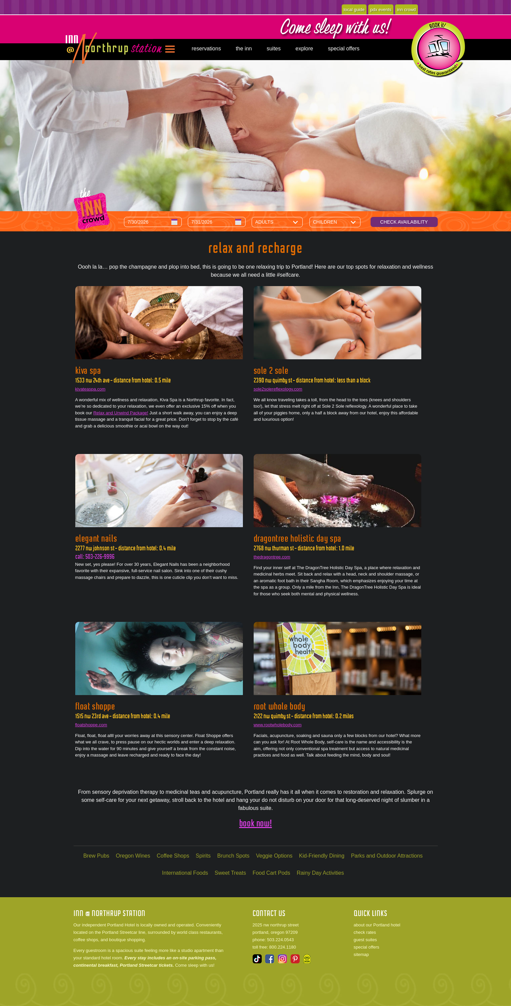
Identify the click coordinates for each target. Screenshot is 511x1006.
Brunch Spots (233, 856)
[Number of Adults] (282, 222)
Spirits (203, 856)
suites (274, 48)
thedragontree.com (272, 556)
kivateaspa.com (90, 389)
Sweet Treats (230, 873)
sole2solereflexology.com (278, 389)
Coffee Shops (173, 856)
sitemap (361, 954)
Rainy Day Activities (320, 873)
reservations (206, 48)
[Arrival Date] (153, 222)
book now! (255, 823)
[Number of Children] (340, 222)
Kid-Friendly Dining (321, 856)
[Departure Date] (217, 222)
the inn (244, 48)
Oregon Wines (133, 856)
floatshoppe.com (91, 724)
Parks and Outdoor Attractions (387, 856)
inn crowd (406, 9)
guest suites (365, 939)
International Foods (185, 873)
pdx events (380, 9)
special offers (343, 48)
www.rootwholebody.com (278, 724)
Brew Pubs (96, 856)
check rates (365, 932)
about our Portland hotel (377, 924)
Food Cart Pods (271, 873)
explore (304, 48)
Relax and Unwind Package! (120, 412)
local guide (354, 9)
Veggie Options (274, 856)
